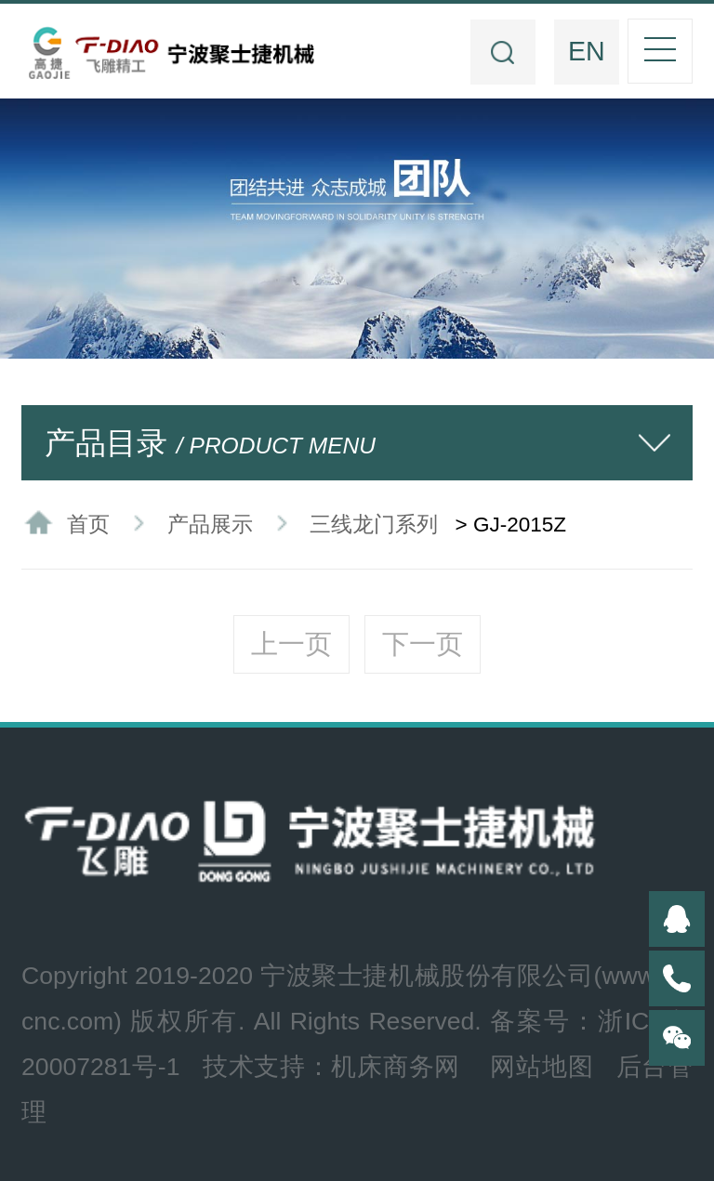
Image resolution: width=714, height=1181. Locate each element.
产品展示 (210, 524)
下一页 (422, 644)
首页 (88, 524)
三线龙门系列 (374, 524)
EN (586, 51)
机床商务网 (395, 1067)
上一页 (291, 644)
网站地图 (541, 1067)
